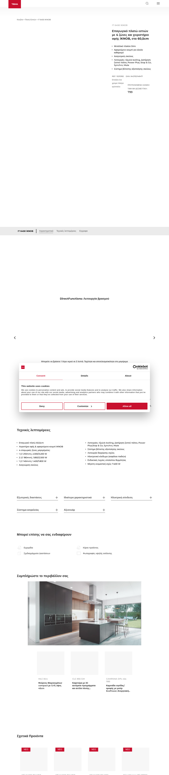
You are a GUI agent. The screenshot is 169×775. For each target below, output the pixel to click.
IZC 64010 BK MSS (98, 728)
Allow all (127, 406)
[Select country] (152, 3)
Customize (84, 406)
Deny (42, 406)
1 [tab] (83, 324)
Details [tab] (84, 375)
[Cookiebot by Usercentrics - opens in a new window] (135, 367)
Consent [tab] (41, 375)
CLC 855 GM (78, 632)
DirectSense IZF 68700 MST (135, 729)
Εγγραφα (83, 184)
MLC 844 (43, 632)
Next (154, 291)
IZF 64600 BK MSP (65, 728)
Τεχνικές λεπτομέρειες (66, 184)
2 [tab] (87, 324)
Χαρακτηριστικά (46, 184)
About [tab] (128, 375)
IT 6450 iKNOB (25, 184)
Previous (14, 291)
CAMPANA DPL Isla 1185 (116, 633)
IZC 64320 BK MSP (31, 728)
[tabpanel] (84, 291)
